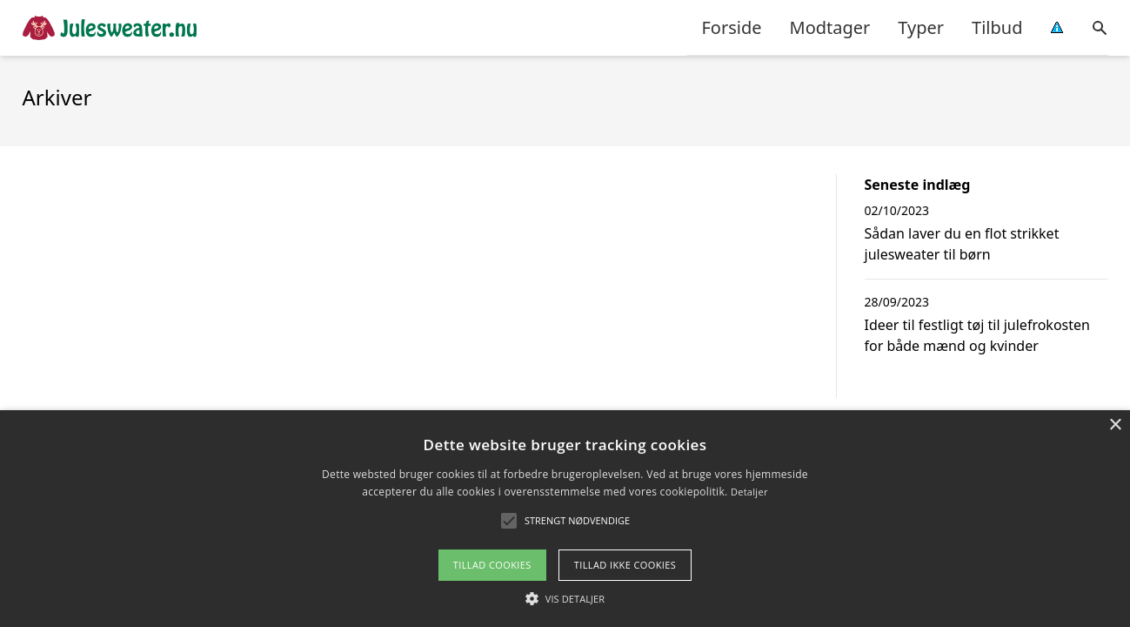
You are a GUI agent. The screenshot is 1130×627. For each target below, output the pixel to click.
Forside (731, 27)
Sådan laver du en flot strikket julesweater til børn (962, 244)
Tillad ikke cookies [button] (625, 564)
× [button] (1114, 425)
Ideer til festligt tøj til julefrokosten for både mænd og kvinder (977, 335)
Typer (921, 27)
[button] (577, 520)
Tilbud (997, 27)
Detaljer (749, 491)
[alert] (565, 518)
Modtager (830, 27)
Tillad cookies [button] (492, 564)
